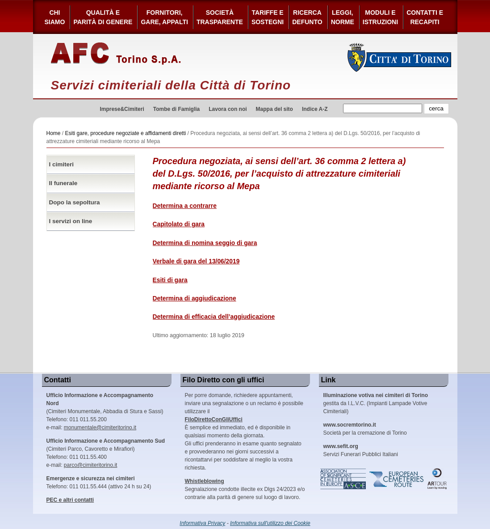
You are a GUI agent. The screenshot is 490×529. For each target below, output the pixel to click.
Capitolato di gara (179, 224)
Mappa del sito (274, 109)
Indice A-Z (315, 109)
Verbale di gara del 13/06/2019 (196, 261)
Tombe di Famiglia (176, 109)
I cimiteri (61, 164)
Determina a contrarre (185, 206)
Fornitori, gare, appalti (164, 17)
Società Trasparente (220, 17)
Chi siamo (55, 17)
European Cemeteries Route (397, 479)
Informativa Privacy (202, 523)
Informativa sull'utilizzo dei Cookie (270, 523)
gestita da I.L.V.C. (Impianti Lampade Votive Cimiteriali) (375, 403)
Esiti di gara (170, 280)
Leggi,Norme (342, 17)
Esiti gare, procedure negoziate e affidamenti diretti (125, 133)
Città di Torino (399, 57)
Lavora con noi (228, 109)
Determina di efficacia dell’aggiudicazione (214, 316)
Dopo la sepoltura (74, 202)
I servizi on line (70, 221)
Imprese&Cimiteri (122, 109)
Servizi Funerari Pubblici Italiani (360, 450)
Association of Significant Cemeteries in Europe (343, 479)
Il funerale (63, 183)
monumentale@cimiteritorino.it (100, 427)
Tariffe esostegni (267, 17)
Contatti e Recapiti (424, 17)
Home (53, 133)
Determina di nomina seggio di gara (205, 243)
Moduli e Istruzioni (380, 17)
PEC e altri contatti (70, 500)
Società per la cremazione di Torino (365, 429)
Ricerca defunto (307, 17)
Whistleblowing (204, 481)
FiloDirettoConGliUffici (214, 419)
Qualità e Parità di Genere (102, 17)
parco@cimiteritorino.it (90, 465)
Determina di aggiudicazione (194, 298)
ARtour (437, 479)
